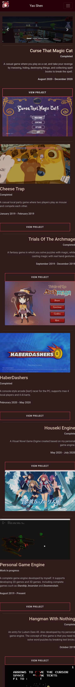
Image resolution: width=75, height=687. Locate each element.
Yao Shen (36, 6)
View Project (37, 92)
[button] (7, 29)
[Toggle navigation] (68, 6)
